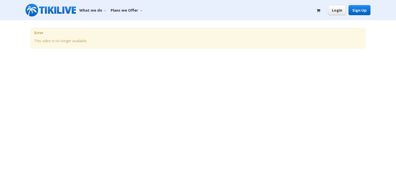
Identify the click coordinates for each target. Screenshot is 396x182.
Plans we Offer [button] (126, 10)
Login (337, 10)
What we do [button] (93, 10)
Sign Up (359, 10)
